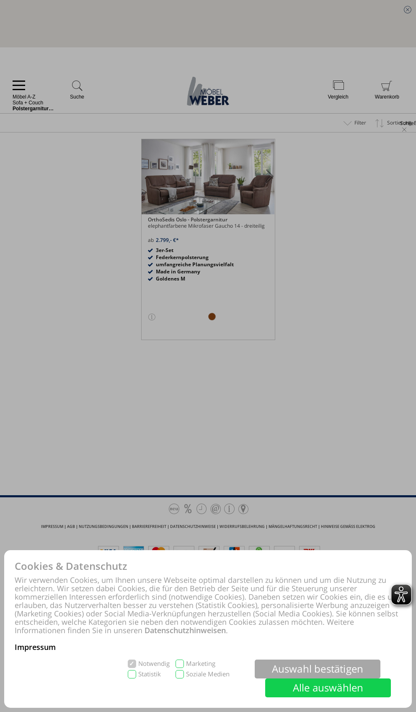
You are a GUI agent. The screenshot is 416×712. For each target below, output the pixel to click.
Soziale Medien (208, 674)
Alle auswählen (328, 687)
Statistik (149, 674)
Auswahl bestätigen (318, 669)
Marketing (200, 664)
